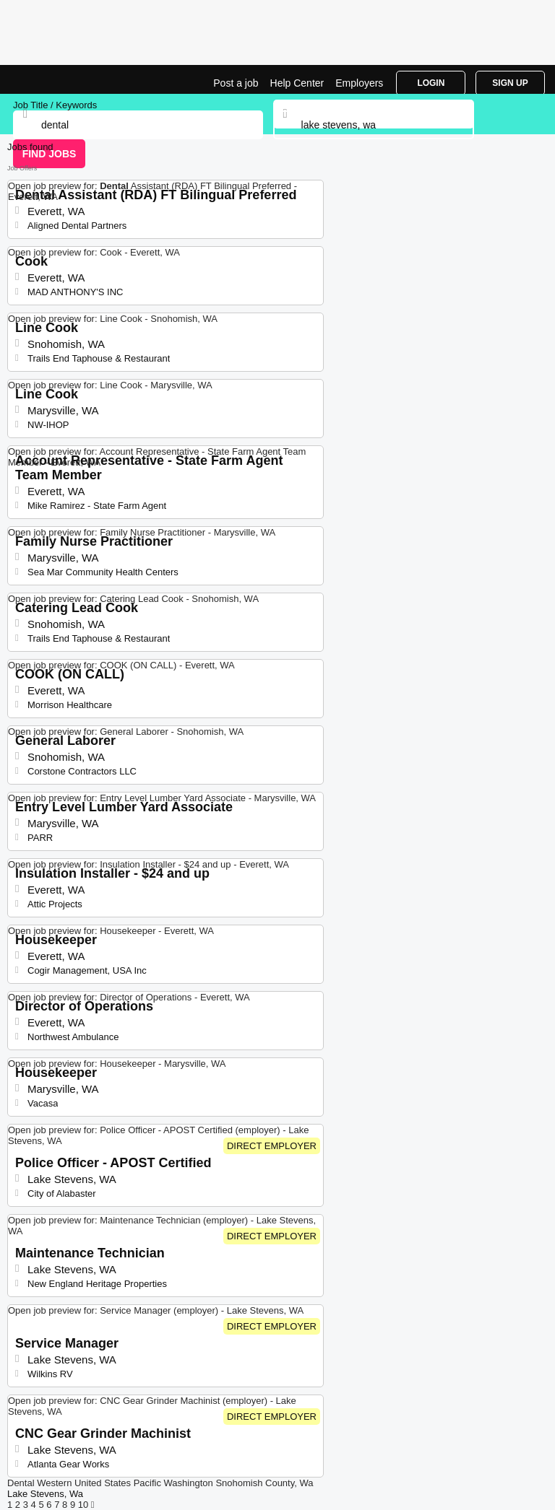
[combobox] (374, 124)
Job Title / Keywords (55, 105)
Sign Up (510, 83)
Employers (359, 83)
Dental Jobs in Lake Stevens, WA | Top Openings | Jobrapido (47, 79)
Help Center (297, 83)
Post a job (235, 83)
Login (430, 83)
